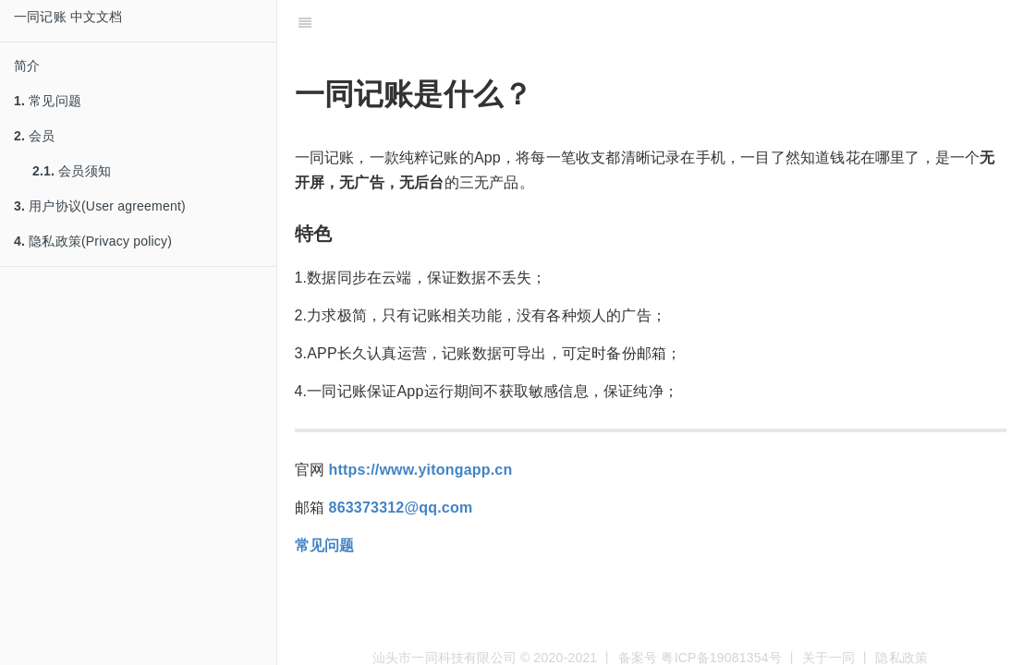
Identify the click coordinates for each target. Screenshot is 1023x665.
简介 (27, 65)
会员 (34, 135)
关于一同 (828, 657)
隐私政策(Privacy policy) (93, 241)
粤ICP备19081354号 (721, 657)
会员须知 (71, 170)
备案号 (638, 657)
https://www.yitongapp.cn (421, 470)
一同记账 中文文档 (68, 16)
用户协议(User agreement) (100, 206)
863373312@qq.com (401, 507)
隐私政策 (901, 657)
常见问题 (47, 100)
